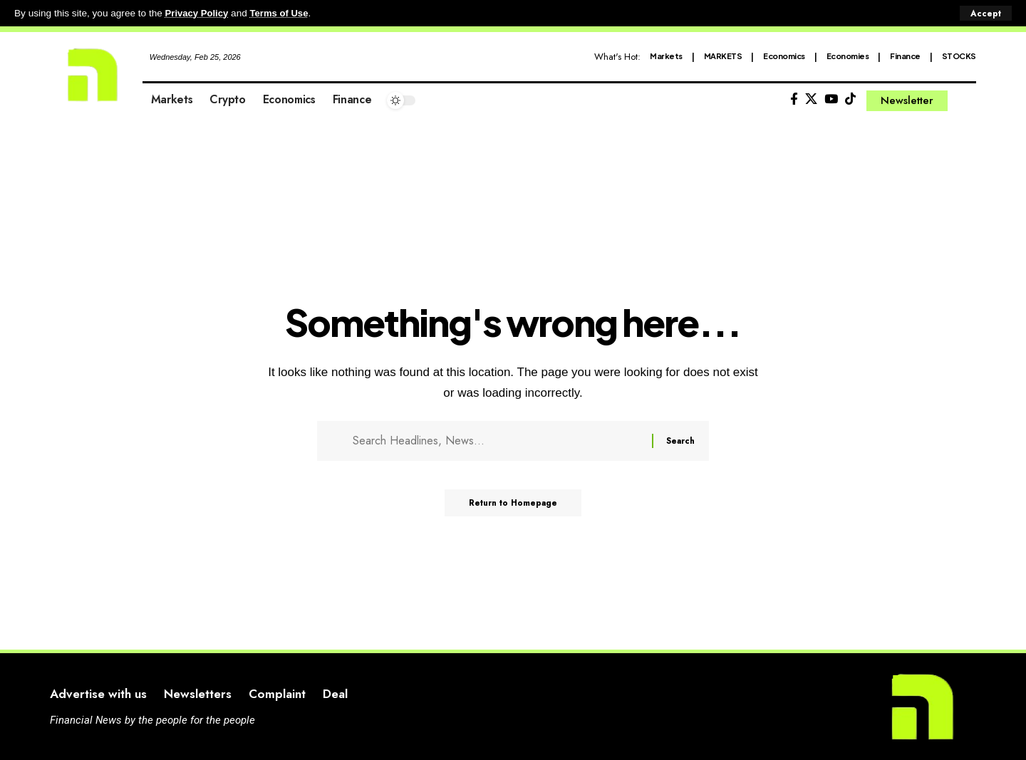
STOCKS (959, 56)
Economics (784, 56)
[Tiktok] (850, 99)
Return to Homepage (513, 507)
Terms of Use (282, 13)
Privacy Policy (198, 13)
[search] (965, 100)
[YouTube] (831, 99)
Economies (847, 56)
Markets (666, 56)
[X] (811, 99)
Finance (905, 56)
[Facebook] (794, 99)
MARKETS (723, 56)
